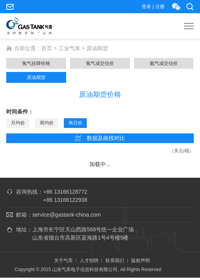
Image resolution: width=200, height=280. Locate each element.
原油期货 (36, 77)
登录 (146, 6)
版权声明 (140, 260)
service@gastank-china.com (10, 6)
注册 (160, 6)
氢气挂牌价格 (36, 63)
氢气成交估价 (100, 63)
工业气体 (69, 48)
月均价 (18, 123)
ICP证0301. (173, 269)
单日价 (75, 123)
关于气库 (63, 260)
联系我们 (114, 260)
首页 (46, 48)
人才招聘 (89, 260)
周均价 (47, 123)
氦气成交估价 (164, 63)
